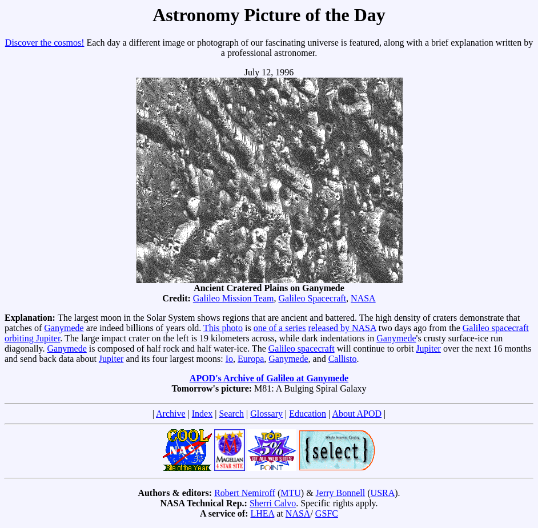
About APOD (357, 413)
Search (231, 413)
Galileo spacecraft (301, 348)
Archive (171, 413)
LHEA (263, 513)
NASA (363, 298)
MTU (290, 493)
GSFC (326, 513)
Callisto (342, 359)
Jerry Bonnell (341, 493)
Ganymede (63, 328)
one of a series (280, 328)
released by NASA (342, 328)
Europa (251, 359)
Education (307, 413)
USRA (383, 493)
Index (202, 413)
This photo (223, 328)
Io (229, 359)
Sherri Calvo (273, 503)
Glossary (266, 413)
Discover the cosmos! (45, 42)
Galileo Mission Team (233, 298)
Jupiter (428, 348)
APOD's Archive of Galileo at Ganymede (269, 378)
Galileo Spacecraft (312, 298)
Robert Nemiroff (244, 493)
